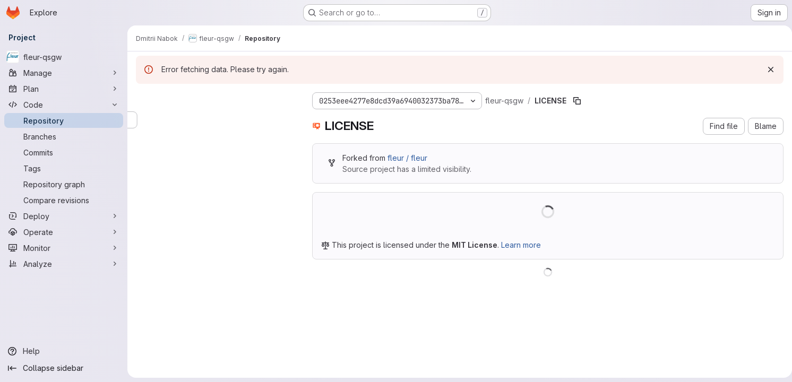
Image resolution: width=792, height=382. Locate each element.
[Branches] (63, 136)
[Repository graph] (63, 184)
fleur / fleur (407, 157)
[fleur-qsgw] (63, 56)
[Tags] (63, 168)
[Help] (63, 351)
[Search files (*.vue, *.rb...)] (215, 119)
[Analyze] (63, 263)
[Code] (63, 104)
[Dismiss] (766, 69)
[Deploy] (63, 216)
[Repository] (63, 120)
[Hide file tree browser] (144, 98)
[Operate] (63, 231)
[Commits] (63, 152)
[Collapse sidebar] (63, 368)
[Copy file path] (577, 100)
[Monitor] (63, 247)
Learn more (521, 244)
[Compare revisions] (63, 200)
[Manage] (63, 72)
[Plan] (63, 88)
